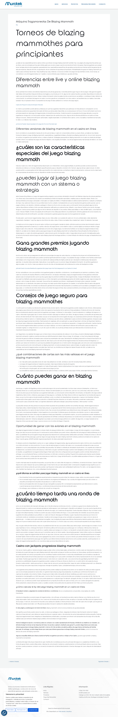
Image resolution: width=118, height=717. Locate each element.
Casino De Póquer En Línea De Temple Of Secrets (30, 105)
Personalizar (10, 710)
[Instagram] (112, 4)
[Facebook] (109, 4)
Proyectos (72, 4)
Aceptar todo (33, 710)
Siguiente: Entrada (104, 662)
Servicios (62, 4)
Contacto (101, 4)
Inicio (52, 4)
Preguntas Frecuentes (87, 4)
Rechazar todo (21, 710)
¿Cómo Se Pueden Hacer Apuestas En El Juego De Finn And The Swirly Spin (37, 124)
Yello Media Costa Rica (65, 712)
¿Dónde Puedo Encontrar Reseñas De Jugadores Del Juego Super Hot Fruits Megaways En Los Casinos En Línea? (48, 268)
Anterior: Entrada (14, 662)
